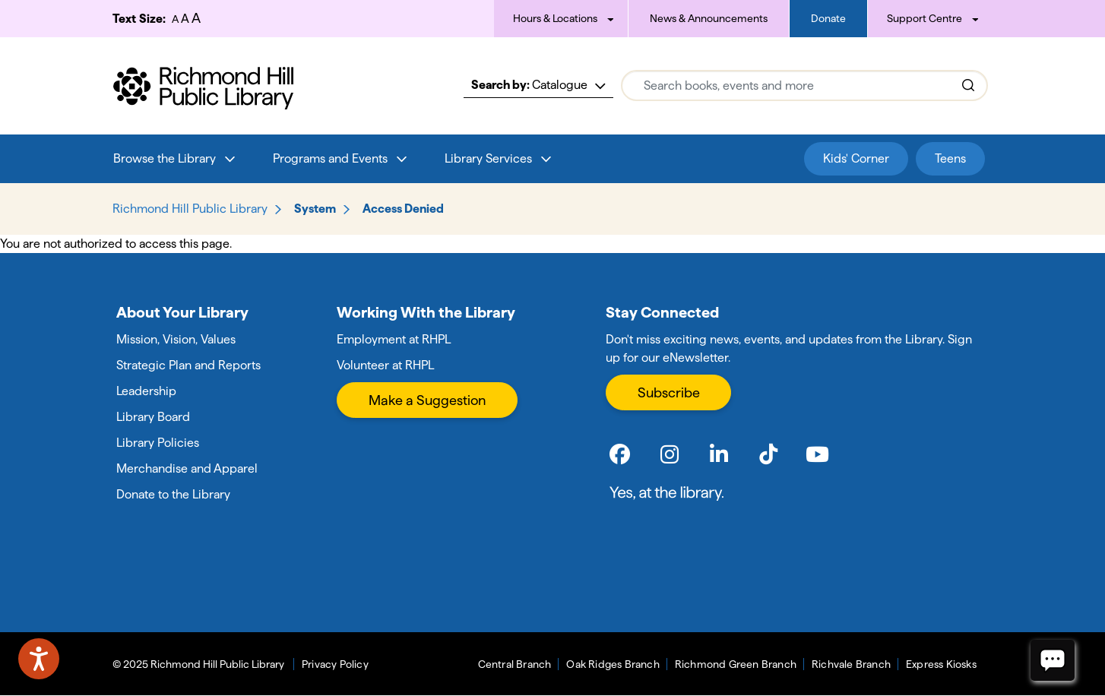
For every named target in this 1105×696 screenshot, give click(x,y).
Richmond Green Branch (735, 664)
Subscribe (669, 392)
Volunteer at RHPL (385, 365)
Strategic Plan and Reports (188, 365)
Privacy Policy (335, 664)
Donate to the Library (173, 494)
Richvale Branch (851, 664)
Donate (828, 18)
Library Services (488, 158)
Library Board (153, 416)
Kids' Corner (856, 158)
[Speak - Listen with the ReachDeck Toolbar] (38, 658)
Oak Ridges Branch (612, 664)
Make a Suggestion (427, 400)
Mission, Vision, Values (176, 339)
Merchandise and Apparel (187, 468)
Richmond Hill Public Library (190, 208)
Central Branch (515, 664)
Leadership (146, 390)
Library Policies (157, 442)
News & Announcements (709, 18)
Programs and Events (330, 158)
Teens (950, 158)
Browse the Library (164, 158)
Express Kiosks (941, 664)
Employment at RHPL (394, 339)
